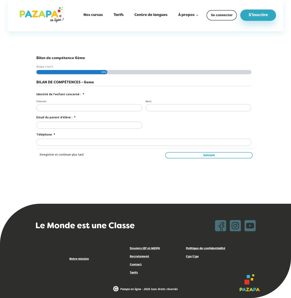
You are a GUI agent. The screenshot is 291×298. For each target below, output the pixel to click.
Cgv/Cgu (192, 256)
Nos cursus (93, 15)
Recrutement (139, 256)
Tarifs (119, 15)
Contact (136, 264)
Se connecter (222, 15)
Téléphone (45, 134)
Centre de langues (151, 15)
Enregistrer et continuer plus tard (61, 154)
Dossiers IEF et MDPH (145, 248)
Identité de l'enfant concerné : (60, 94)
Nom (149, 101)
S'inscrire (258, 15)
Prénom (41, 101)
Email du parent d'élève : (56, 117)
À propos (186, 15)
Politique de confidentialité (205, 248)
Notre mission (79, 259)
